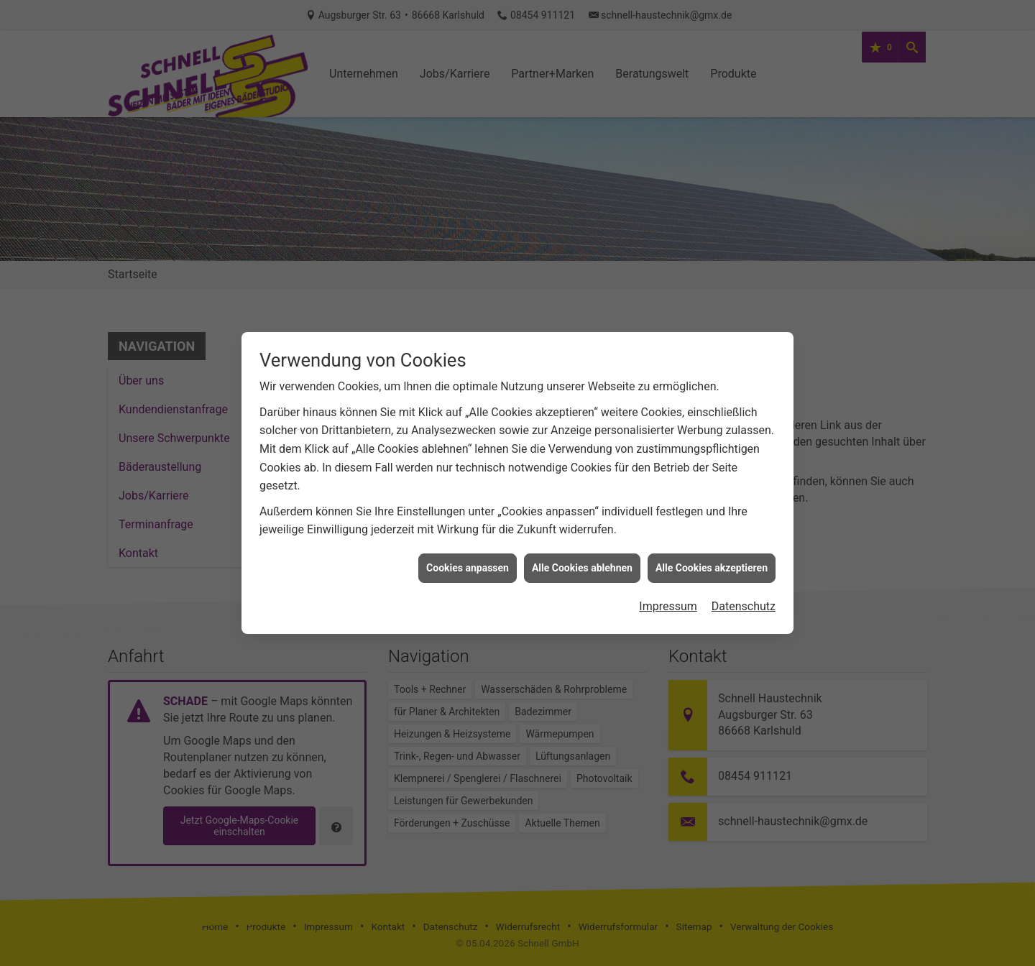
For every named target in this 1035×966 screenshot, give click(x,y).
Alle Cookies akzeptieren (712, 539)
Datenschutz (744, 578)
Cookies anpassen (467, 539)
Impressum (668, 578)
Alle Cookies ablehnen (582, 539)
